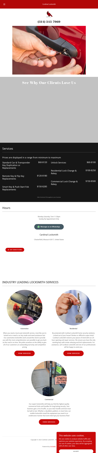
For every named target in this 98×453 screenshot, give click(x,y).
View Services (24, 353)
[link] (49, 15)
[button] (6, 4)
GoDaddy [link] (53, 446)
